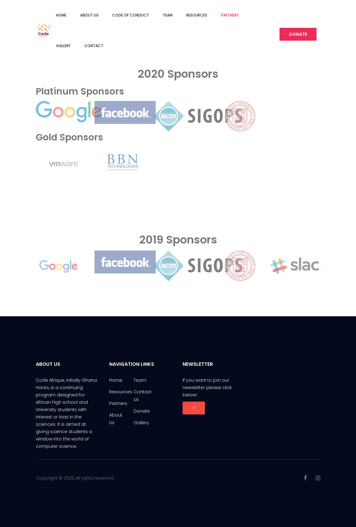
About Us (89, 15)
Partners (230, 15)
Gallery (63, 45)
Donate (298, 34)
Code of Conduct (130, 15)
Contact (93, 45)
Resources (196, 15)
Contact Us (143, 396)
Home (61, 15)
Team (167, 15)
